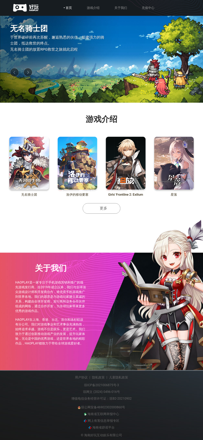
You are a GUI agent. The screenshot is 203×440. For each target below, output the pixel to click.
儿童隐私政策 (118, 377)
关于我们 (120, 8)
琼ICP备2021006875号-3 (101, 385)
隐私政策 (98, 377)
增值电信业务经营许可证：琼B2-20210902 (101, 398)
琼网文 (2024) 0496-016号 (101, 392)
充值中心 (148, 8)
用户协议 (81, 377)
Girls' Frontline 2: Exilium (125, 194)
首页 (69, 8)
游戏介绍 (93, 8)
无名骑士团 (29, 194)
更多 (103, 208)
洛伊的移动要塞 (77, 194)
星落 (174, 194)
